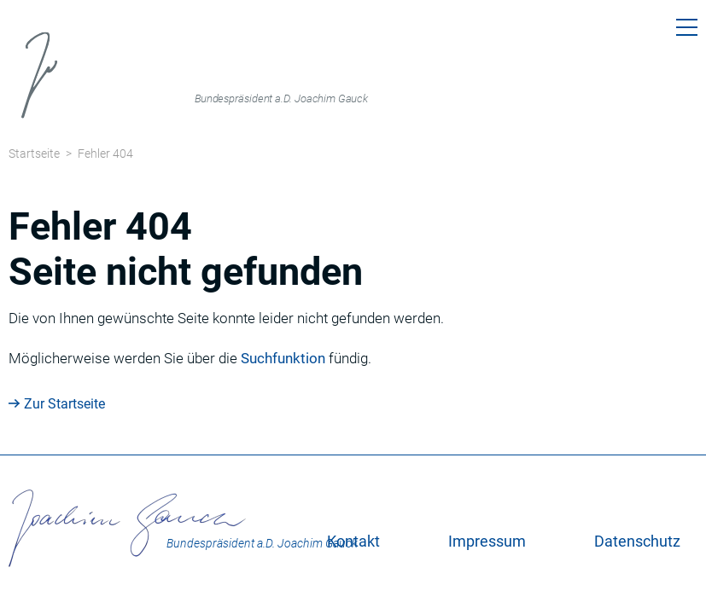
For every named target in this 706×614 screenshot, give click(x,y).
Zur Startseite (64, 404)
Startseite (34, 153)
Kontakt (353, 541)
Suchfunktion (283, 358)
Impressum (487, 541)
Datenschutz (637, 541)
